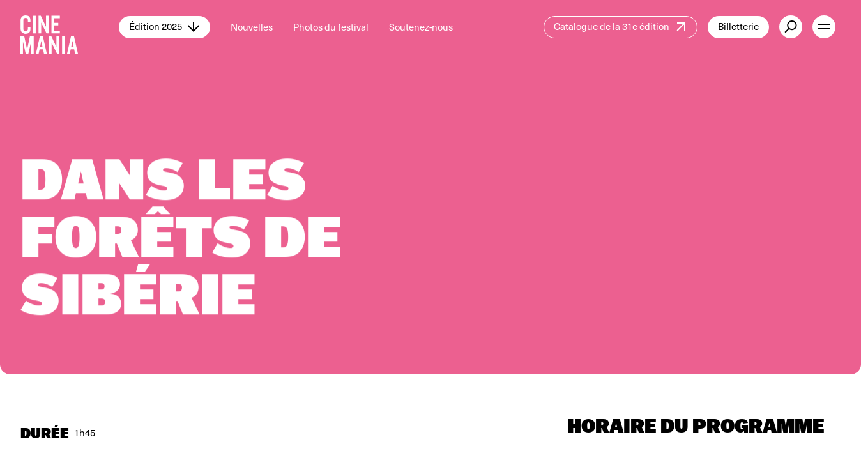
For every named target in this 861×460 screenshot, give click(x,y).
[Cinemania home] (69, 27)
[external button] (790, 26)
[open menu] (823, 26)
